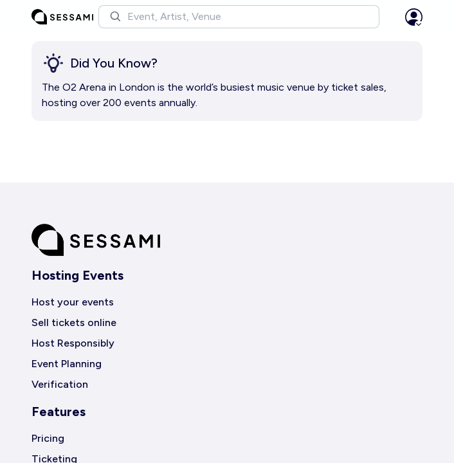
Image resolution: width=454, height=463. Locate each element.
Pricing (48, 438)
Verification (60, 384)
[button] (238, 16)
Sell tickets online (74, 322)
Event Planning (67, 364)
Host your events (73, 302)
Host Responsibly (73, 343)
